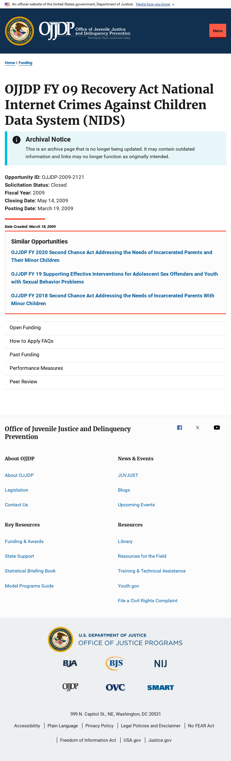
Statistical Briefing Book (30, 571)
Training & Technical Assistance (152, 571)
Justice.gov (159, 740)
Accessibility (27, 726)
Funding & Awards (24, 541)
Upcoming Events (136, 505)
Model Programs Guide (29, 586)
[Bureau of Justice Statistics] (115, 672)
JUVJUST (128, 475)
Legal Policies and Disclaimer (150, 726)
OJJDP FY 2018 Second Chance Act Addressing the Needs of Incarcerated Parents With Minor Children (112, 299)
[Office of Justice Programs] (19, 31)
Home (10, 62)
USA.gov (132, 740)
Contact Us (16, 505)
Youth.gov (128, 586)
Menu (218, 31)
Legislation (16, 490)
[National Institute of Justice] (161, 668)
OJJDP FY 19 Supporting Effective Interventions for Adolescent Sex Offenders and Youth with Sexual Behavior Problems (114, 278)
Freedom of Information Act (88, 740)
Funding (25, 62)
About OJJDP (19, 475)
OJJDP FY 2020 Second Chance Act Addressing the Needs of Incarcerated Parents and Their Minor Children (111, 256)
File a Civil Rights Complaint (147, 600)
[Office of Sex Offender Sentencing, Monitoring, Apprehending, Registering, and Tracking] (160, 691)
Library (125, 541)
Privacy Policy (99, 726)
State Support (19, 556)
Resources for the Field (142, 556)
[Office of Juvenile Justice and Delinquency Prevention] (70, 692)
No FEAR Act (201, 726)
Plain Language (63, 726)
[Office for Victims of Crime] (115, 691)
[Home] (84, 31)
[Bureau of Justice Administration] (70, 668)
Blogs (124, 490)
